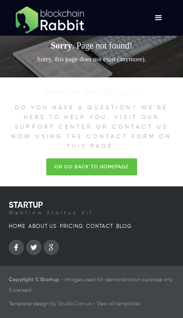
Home (17, 226)
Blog (123, 226)
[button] (158, 18)
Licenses (20, 290)
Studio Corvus (74, 304)
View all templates (118, 304)
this (77, 146)
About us (42, 226)
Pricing (71, 226)
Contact (99, 226)
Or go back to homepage (92, 166)
